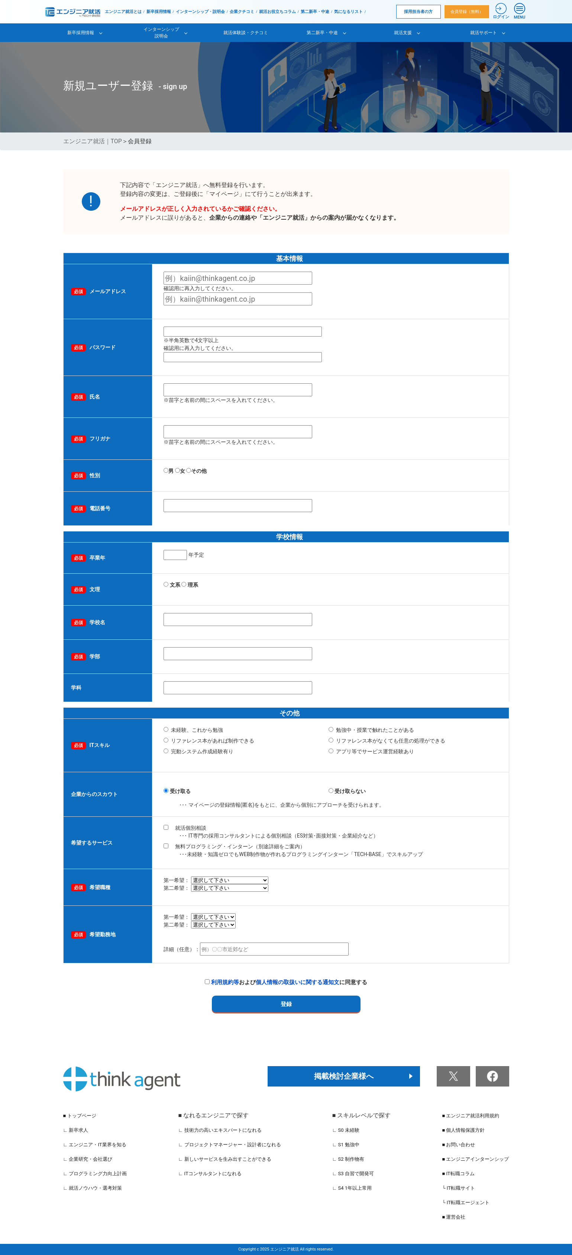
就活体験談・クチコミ (245, 32)
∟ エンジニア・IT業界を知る (94, 1144)
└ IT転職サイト (458, 1188)
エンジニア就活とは (123, 11)
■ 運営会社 (453, 1217)
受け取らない (350, 791)
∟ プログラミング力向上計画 (95, 1173)
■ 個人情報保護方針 (463, 1130)
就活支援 (403, 32)
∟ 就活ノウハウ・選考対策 (92, 1188)
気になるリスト (348, 11)
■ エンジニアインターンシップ (475, 1159)
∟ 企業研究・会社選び (88, 1159)
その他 (196, 471)
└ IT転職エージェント (465, 1202)
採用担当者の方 (418, 11)
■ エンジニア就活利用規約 (470, 1115)
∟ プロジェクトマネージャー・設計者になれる (229, 1144)
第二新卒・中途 (315, 11)
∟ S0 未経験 (345, 1130)
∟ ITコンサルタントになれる (210, 1173)
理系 (193, 585)
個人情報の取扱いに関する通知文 (297, 982)
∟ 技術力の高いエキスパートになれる (220, 1130)
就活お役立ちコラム (277, 11)
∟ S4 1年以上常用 (352, 1188)
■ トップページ (79, 1115)
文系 (175, 585)
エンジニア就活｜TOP (92, 141)
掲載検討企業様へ (344, 1076)
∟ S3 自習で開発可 (353, 1173)
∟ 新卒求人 (75, 1130)
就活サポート (483, 32)
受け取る (180, 791)
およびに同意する (286, 982)
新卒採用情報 (158, 11)
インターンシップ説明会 (161, 33)
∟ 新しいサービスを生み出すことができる (224, 1159)
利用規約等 (225, 982)
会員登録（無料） (466, 11)
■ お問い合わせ (458, 1144)
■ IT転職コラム (458, 1173)
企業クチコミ (242, 11)
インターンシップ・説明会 (200, 11)
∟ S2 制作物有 (348, 1159)
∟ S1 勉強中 (345, 1144)
